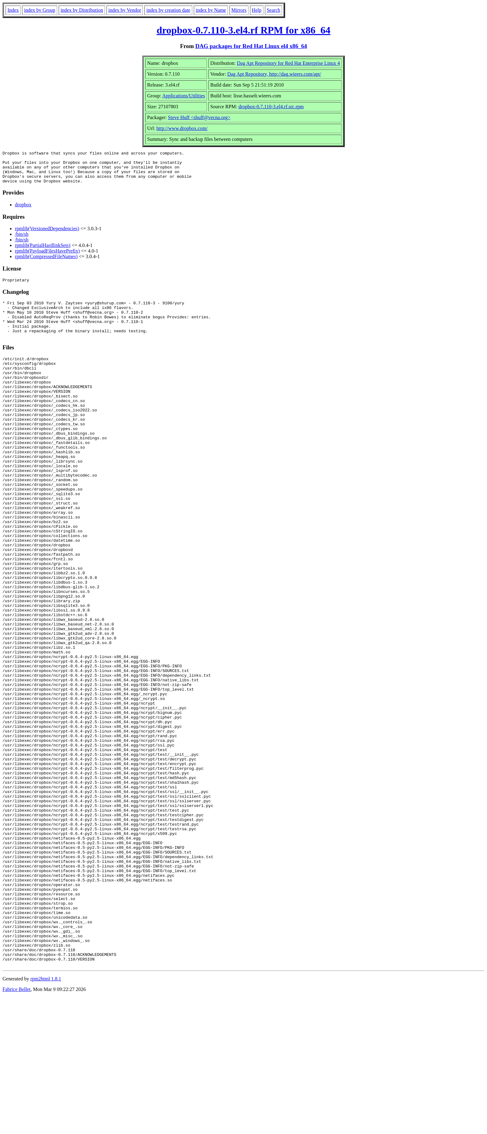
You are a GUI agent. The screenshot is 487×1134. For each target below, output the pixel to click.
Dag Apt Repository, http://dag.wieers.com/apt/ (274, 74)
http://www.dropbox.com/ (182, 128)
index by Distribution (82, 10)
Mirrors (239, 10)
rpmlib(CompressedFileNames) (46, 263)
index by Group (39, 10)
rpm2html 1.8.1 (45, 1115)
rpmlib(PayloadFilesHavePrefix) (47, 257)
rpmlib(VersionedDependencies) (47, 235)
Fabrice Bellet (16, 1126)
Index (13, 10)
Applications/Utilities (183, 95)
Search (273, 10)
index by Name (211, 10)
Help (257, 10)
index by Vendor (124, 10)
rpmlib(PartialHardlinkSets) (43, 251)
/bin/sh (22, 240)
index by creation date (168, 10)
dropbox (23, 211)
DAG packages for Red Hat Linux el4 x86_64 (251, 46)
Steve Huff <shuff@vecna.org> (199, 117)
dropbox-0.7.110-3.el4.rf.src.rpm (271, 106)
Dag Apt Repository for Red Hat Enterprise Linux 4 (288, 63)
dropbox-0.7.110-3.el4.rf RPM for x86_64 (243, 30)
